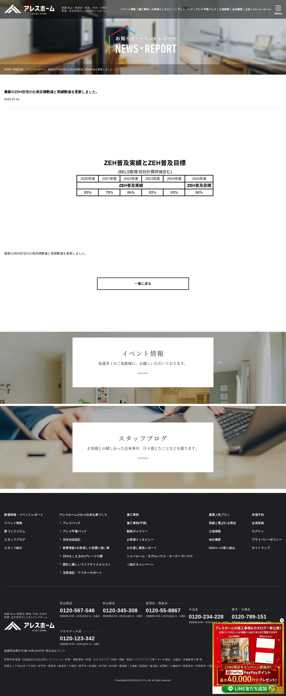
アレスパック (185, 9)
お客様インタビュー (163, 9)
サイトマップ (261, 548)
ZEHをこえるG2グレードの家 (83, 556)
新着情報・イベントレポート (29, 69)
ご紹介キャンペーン (140, 564)
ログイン (258, 531)
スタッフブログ (14, 539)
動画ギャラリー (137, 531)
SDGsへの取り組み (222, 548)
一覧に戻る (143, 283)
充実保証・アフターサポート (82, 572)
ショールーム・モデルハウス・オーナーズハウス (160, 556)
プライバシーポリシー (267, 539)
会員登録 (258, 523)
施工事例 (143, 9)
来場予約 (258, 514)
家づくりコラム (14, 531)
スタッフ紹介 (13, 548)
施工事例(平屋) (137, 523)
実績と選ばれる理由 (222, 523)
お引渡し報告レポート (142, 548)
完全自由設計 (72, 539)
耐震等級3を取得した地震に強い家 (86, 548)
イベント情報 (128, 9)
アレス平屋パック (206, 9)
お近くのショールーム (258, 9)
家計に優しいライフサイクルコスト (87, 564)
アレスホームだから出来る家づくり (83, 514)
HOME (8, 69)
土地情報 (224, 9)
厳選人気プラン (219, 514)
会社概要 (237, 9)
